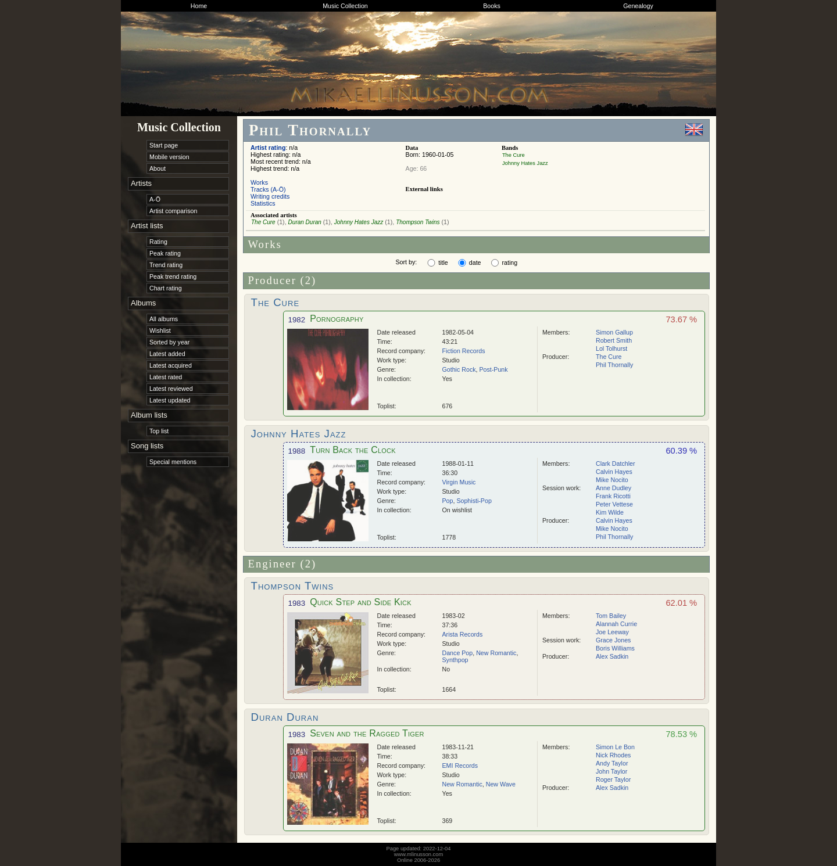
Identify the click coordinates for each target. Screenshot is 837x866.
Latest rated (165, 376)
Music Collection (345, 5)
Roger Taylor (613, 779)
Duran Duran (304, 222)
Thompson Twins (417, 222)
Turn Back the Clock (353, 450)
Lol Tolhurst (611, 348)
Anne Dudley (613, 487)
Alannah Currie (616, 623)
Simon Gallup (614, 332)
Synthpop (455, 659)
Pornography (336, 319)
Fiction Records (463, 350)
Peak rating (165, 253)
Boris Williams (615, 648)
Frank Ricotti (613, 496)
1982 (297, 319)
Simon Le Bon (615, 746)
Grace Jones (613, 640)
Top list (159, 430)
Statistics (263, 203)
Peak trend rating (172, 276)
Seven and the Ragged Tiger (367, 733)
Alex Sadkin (612, 656)
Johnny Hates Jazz (525, 163)
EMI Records (460, 765)
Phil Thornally (614, 364)
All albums (163, 318)
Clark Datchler (615, 463)
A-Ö (154, 199)
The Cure (513, 155)
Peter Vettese (614, 504)
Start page (163, 145)
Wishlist (160, 330)
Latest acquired (170, 365)
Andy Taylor (612, 763)
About (157, 168)
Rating (158, 241)
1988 (297, 451)
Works (259, 182)
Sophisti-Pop (473, 500)
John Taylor (611, 771)
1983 (297, 603)
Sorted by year (169, 342)
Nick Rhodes (613, 755)
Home (199, 5)
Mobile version (169, 156)
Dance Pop (457, 652)
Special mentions (172, 461)
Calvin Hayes (614, 471)
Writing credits (270, 196)
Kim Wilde (610, 512)
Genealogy (638, 5)
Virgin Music (459, 482)
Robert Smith (614, 340)
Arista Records (462, 634)
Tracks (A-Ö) (268, 189)
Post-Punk (493, 369)
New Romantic (496, 652)
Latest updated (170, 400)
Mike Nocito (612, 479)
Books (491, 5)
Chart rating (165, 288)
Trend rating (166, 264)
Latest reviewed (171, 388)
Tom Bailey (611, 615)
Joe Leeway (612, 631)
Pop (447, 500)
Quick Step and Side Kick (361, 602)
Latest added (167, 353)
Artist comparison (173, 210)
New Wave (501, 784)
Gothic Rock (459, 369)
